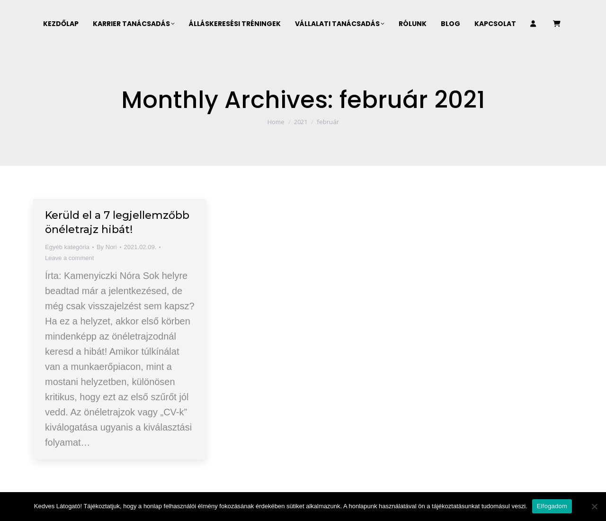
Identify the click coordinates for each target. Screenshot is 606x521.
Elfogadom (552, 506)
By (107, 247)
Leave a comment (69, 257)
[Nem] (594, 506)
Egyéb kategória (67, 247)
